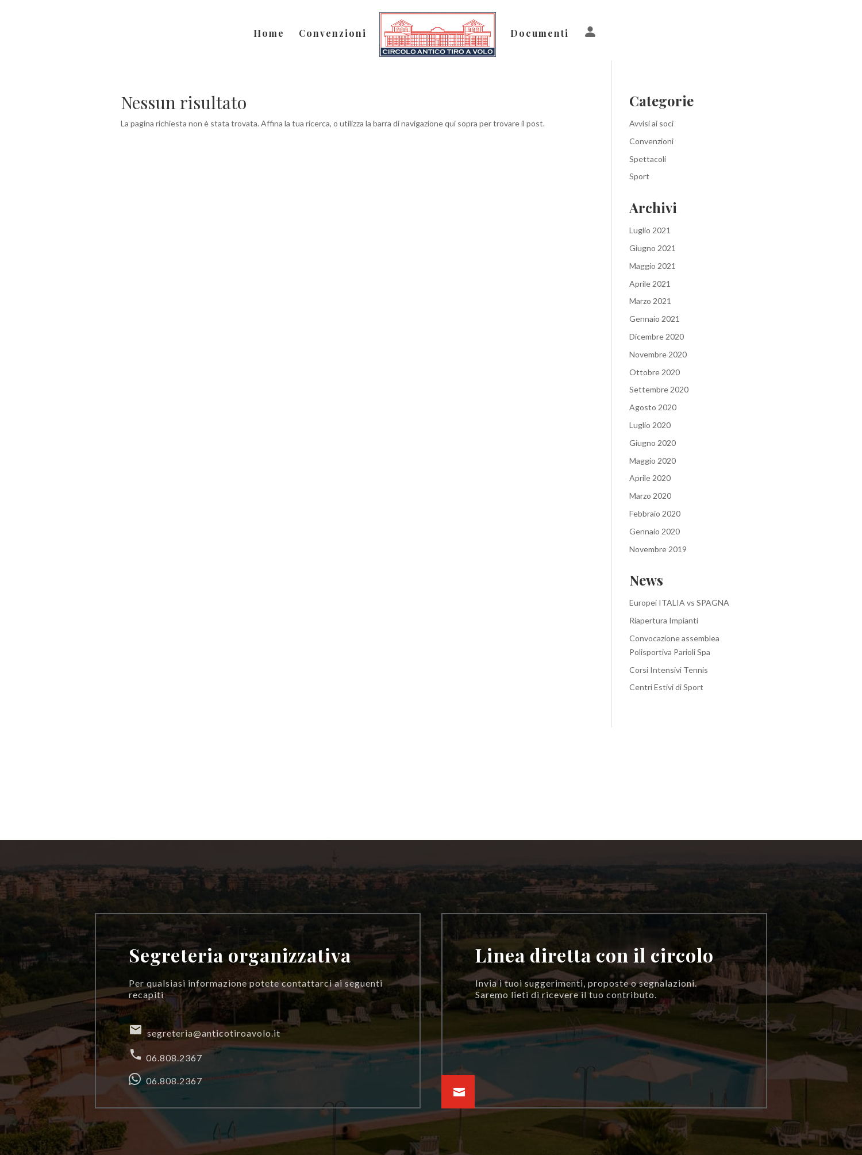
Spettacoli (647, 159)
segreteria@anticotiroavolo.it (204, 1030)
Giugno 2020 (652, 443)
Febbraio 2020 (654, 513)
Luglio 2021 (650, 230)
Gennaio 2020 (654, 531)
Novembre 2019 (658, 549)
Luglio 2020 (650, 425)
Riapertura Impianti (663, 620)
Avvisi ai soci (651, 123)
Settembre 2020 (658, 389)
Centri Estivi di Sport (666, 687)
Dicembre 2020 (656, 336)
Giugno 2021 (652, 248)
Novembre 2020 (658, 354)
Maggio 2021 (652, 266)
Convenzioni (333, 34)
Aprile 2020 (650, 478)
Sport (639, 176)
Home (269, 34)
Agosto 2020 (652, 407)
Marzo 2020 (650, 495)
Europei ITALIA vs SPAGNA (679, 602)
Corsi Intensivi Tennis (668, 670)
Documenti (539, 34)
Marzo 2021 (650, 301)
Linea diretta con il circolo (594, 954)
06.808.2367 (165, 1055)
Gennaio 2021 (654, 319)
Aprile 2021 (650, 283)
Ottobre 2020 (654, 372)
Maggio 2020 (652, 460)
